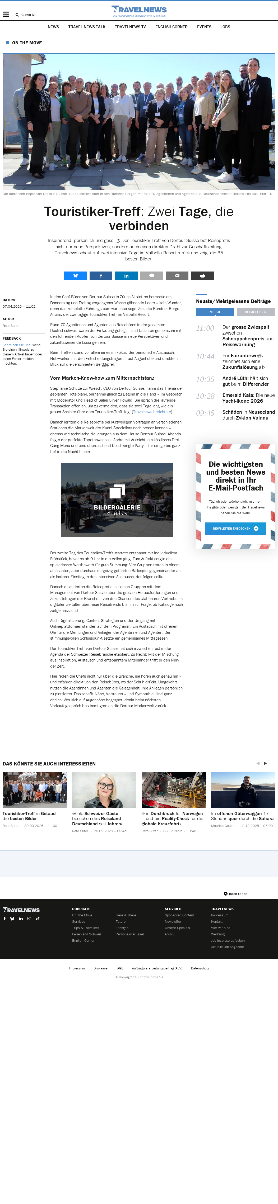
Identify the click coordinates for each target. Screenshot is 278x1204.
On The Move (27, 43)
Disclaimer (101, 968)
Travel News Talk (86, 26)
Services (78, 921)
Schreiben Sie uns (16, 344)
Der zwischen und (248, 335)
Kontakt (217, 921)
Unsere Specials (177, 927)
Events (204, 26)
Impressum (219, 915)
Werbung (218, 934)
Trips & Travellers (85, 927)
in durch (249, 415)
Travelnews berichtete (152, 411)
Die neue (249, 398)
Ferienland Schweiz (86, 934)
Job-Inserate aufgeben (228, 940)
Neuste (215, 312)
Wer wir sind (220, 927)
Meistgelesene (256, 312)
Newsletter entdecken (235, 528)
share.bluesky (75, 276)
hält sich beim (246, 381)
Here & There (126, 915)
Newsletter (173, 921)
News (53, 26)
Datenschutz (200, 968)
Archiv (169, 934)
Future (121, 921)
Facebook (101, 276)
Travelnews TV (130, 26)
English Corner (171, 26)
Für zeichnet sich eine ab (244, 361)
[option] (35, 804)
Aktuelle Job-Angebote (227, 946)
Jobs (225, 26)
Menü (6, 14)
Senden (177, 276)
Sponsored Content (179, 915)
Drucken (202, 276)
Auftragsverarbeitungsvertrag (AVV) (157, 968)
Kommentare (151, 276)
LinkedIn (126, 276)
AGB (120, 968)
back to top (238, 893)
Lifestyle (122, 927)
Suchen (28, 15)
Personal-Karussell (130, 934)
